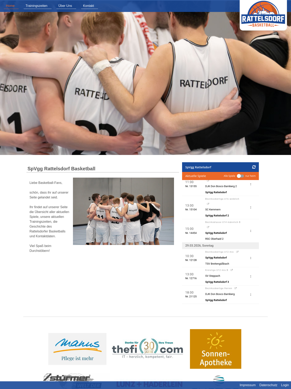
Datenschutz (268, 385)
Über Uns (65, 5)
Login (285, 385)
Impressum (248, 385)
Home (10, 5)
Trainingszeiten (36, 5)
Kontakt (88, 5)
